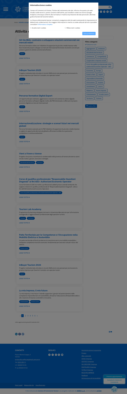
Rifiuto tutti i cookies (73, 28)
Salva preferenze (88, 33)
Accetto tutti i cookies (39, 28)
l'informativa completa (45, 24)
